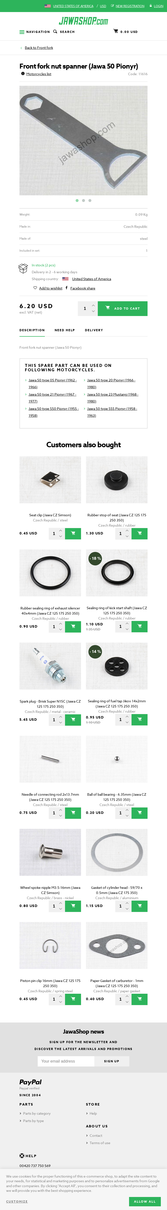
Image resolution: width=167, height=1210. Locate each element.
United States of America (73, 6)
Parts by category (37, 1113)
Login (156, 6)
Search (63, 32)
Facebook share (82, 288)
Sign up (111, 1061)
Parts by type (33, 1120)
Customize (17, 1201)
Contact (96, 1135)
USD (103, 6)
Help (93, 1113)
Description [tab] (32, 330)
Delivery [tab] (94, 330)
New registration (127, 6)
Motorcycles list (36, 74)
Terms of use (100, 1142)
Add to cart (126, 308)
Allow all (145, 1201)
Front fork (45, 47)
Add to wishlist (50, 288)
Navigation (34, 32)
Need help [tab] (65, 330)
